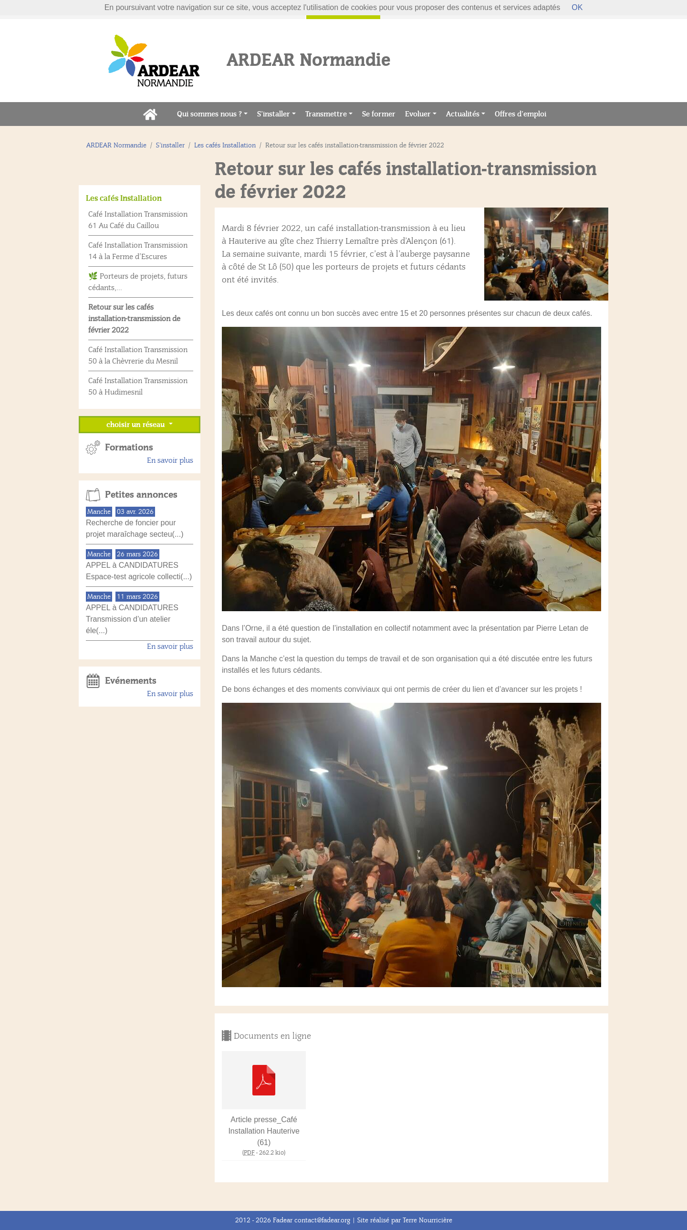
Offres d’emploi (523, 113)
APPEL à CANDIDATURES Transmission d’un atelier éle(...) (132, 619)
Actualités (462, 114)
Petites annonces (141, 494)
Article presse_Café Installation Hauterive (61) (263, 1131)
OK (577, 7)
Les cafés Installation (225, 145)
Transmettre (326, 114)
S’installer (273, 114)
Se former (381, 113)
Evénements (130, 681)
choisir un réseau (136, 424)
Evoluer (418, 114)
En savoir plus (170, 460)
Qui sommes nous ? (209, 114)
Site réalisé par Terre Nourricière (404, 1220)
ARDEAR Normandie (116, 145)
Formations (129, 447)
